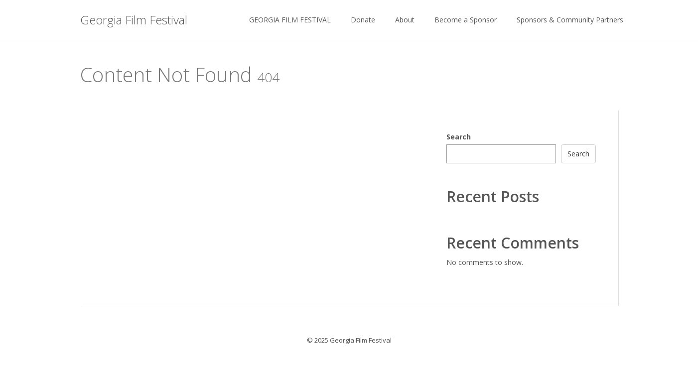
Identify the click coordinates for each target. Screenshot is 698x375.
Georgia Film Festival (133, 19)
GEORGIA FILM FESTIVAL (290, 19)
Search (458, 136)
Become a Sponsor (465, 19)
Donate (363, 19)
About (405, 19)
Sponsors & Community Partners (570, 19)
